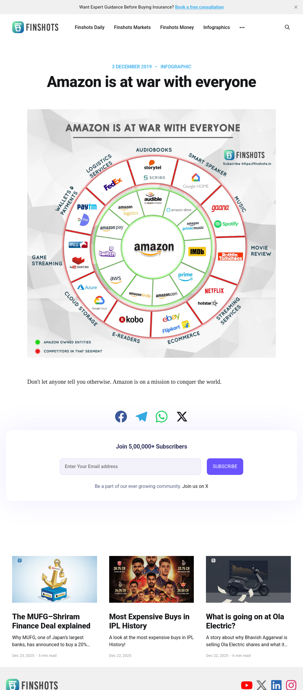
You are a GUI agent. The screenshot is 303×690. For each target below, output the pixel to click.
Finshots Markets (132, 27)
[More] (242, 27)
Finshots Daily (90, 27)
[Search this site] (287, 27)
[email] (130, 466)
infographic (176, 67)
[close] (296, 7)
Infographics (216, 27)
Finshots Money (177, 27)
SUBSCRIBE (225, 466)
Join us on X (194, 486)
